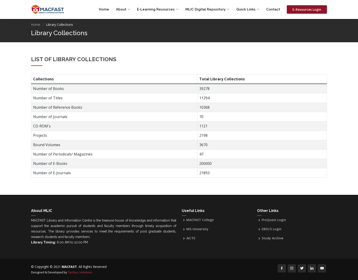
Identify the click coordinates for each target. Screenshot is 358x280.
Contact (273, 9)
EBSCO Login (272, 229)
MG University (197, 229)
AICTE (190, 238)
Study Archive (272, 238)
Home (104, 9)
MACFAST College (200, 220)
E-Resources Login (306, 9)
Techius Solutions (80, 272)
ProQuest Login (274, 220)
